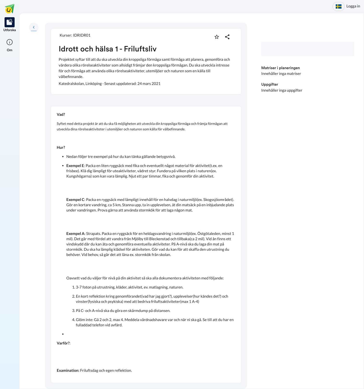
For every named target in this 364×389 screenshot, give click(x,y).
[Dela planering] (227, 37)
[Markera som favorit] (216, 37)
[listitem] (9, 25)
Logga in (353, 6)
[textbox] (146, 244)
